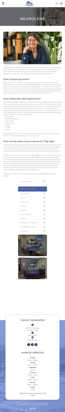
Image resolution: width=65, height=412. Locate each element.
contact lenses (24, 202)
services (22, 197)
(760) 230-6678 (32, 335)
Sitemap (44, 404)
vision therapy (24, 193)
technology (23, 231)
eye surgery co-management (28, 222)
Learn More (32, 249)
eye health (23, 210)
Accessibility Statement (25, 404)
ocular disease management (28, 227)
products (22, 218)
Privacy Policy (37, 404)
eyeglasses (23, 206)
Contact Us (32, 272)
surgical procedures (26, 214)
